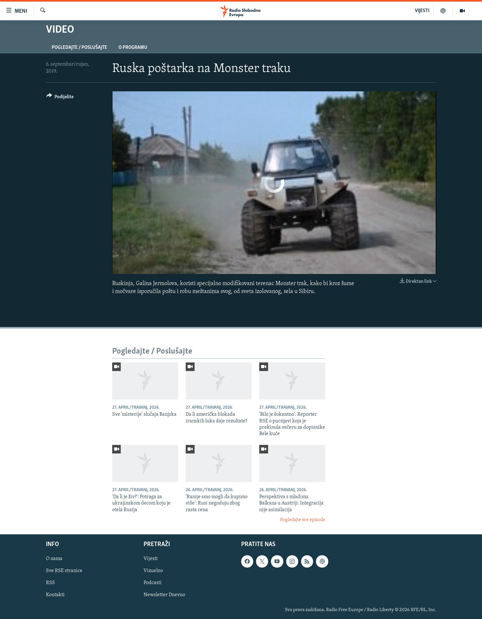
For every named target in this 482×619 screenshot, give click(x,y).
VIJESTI (422, 10)
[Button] (60, 97)
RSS (50, 582)
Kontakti (55, 594)
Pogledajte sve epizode (302, 520)
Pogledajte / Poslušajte (79, 47)
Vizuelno (153, 570)
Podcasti (153, 582)
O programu (133, 47)
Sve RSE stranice (64, 570)
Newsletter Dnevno (164, 594)
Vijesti (151, 558)
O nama (54, 558)
